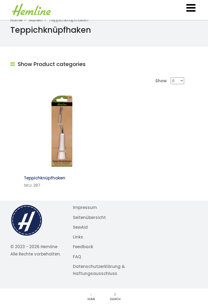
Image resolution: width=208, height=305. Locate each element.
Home (16, 20)
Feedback (83, 247)
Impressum (85, 207)
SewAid (80, 227)
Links (78, 237)
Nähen (36, 20)
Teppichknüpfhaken (44, 178)
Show (161, 81)
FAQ (77, 257)
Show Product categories (48, 64)
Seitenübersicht (89, 217)
